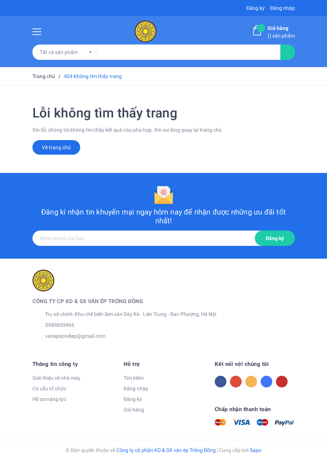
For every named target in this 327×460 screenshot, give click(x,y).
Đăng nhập (136, 388)
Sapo (255, 450)
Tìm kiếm (134, 378)
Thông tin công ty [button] (55, 364)
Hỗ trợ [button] (132, 364)
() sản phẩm (281, 31)
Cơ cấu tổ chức (49, 388)
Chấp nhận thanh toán (243, 409)
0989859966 (59, 325)
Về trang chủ (56, 147)
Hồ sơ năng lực (49, 399)
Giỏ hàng (134, 410)
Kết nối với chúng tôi (242, 364)
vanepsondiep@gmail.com (75, 336)
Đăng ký (275, 238)
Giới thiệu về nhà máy (56, 378)
